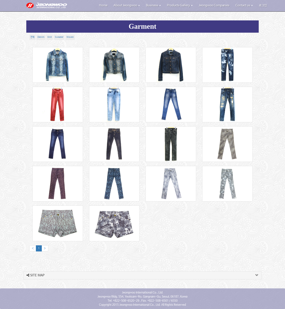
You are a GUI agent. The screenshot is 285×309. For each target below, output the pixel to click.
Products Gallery (180, 5)
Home (103, 5)
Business (153, 5)
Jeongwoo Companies (214, 5)
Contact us (244, 5)
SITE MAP (35, 275)
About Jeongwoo (127, 5)
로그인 (263, 5)
